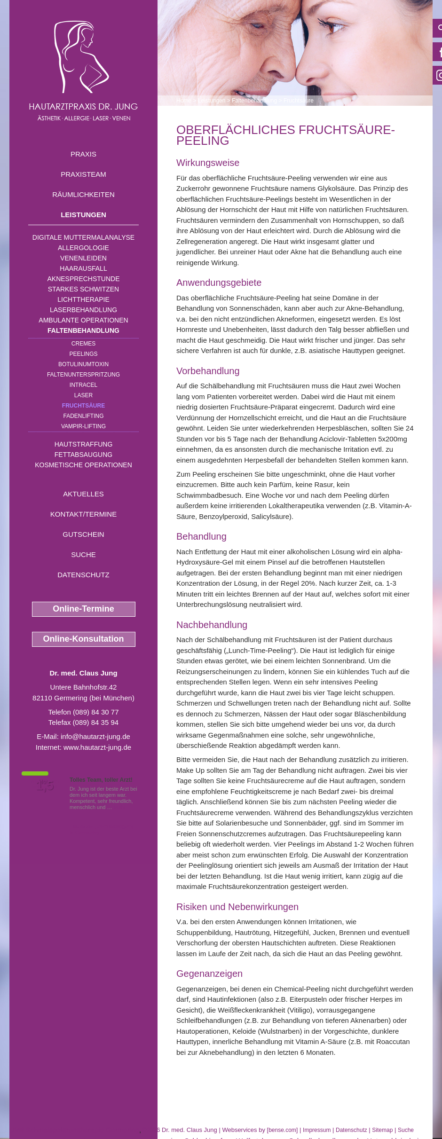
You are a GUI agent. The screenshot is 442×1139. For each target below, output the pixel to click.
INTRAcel (83, 385)
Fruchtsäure (83, 405)
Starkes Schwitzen (83, 289)
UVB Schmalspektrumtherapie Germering (74, 1130)
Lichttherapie (83, 299)
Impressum (317, 1130)
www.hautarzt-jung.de (97, 747)
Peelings (83, 354)
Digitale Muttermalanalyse (83, 237)
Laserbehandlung (83, 310)
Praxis (83, 154)
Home (183, 100)
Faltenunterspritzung (83, 374)
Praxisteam (83, 174)
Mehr (120, 807)
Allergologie (83, 247)
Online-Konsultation (83, 639)
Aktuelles (83, 494)
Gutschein (83, 534)
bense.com (282, 1130)
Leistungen (83, 215)
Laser (83, 395)
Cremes (83, 343)
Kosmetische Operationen (83, 465)
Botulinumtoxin (83, 364)
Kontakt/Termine (83, 514)
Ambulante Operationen (83, 320)
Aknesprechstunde (83, 279)
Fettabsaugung (83, 454)
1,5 (45, 785)
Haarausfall (83, 268)
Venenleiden (83, 258)
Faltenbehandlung (83, 330)
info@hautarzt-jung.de (95, 736)
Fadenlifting (83, 416)
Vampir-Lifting (83, 426)
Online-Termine (83, 608)
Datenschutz (83, 575)
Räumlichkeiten (83, 194)
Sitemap (382, 1130)
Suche (83, 554)
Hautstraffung (84, 444)
